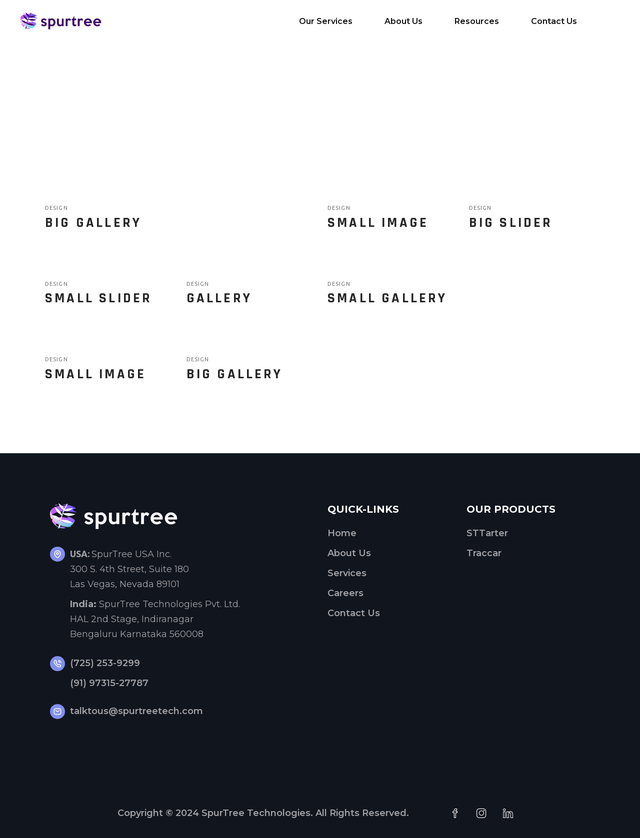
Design (56, 208)
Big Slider (511, 223)
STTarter (487, 533)
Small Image (378, 223)
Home (342, 533)
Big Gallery (93, 223)
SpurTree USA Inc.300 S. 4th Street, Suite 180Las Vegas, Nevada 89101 (129, 569)
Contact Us (354, 613)
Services (347, 573)
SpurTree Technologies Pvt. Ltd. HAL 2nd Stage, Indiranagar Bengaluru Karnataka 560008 (155, 619)
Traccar (484, 553)
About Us (349, 553)
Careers (346, 593)
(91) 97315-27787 (109, 683)
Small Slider (98, 298)
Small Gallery (388, 298)
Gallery (219, 298)
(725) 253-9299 (105, 663)
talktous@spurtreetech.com (136, 711)
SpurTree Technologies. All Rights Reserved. (305, 813)
